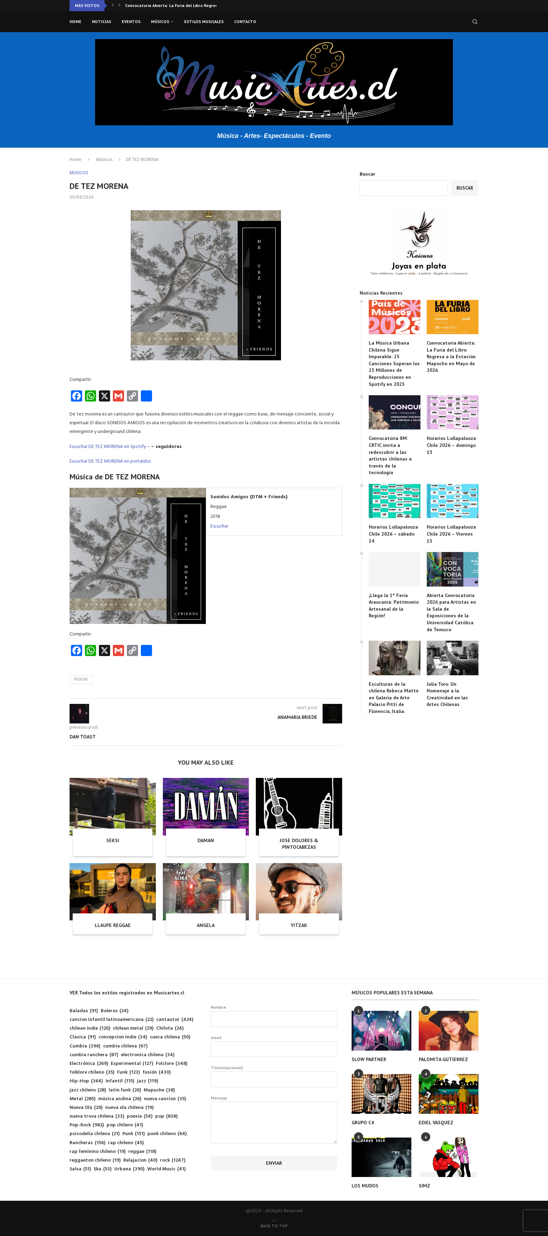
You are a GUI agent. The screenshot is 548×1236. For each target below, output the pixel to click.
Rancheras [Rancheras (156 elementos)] (87, 1143)
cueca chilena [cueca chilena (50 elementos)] (170, 1037)
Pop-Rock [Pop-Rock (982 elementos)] (87, 1125)
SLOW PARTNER (369, 1059)
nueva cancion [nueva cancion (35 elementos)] (165, 1099)
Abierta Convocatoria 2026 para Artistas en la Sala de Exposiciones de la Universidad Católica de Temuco (451, 612)
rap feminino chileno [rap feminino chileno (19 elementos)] (97, 1151)
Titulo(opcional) (274, 1076)
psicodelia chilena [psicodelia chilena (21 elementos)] (95, 1134)
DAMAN (205, 840)
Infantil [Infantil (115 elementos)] (120, 1081)
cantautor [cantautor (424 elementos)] (174, 1019)
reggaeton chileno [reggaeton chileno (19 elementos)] (95, 1160)
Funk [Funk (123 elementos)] (128, 1072)
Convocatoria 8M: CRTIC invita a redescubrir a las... (175, 5)
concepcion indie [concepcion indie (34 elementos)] (123, 1037)
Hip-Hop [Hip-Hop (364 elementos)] (86, 1081)
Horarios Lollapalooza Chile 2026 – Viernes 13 (451, 534)
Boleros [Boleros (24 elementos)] (114, 1011)
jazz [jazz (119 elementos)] (147, 1081)
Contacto (245, 21)
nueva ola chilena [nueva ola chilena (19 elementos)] (129, 1107)
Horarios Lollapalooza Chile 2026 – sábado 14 (393, 534)
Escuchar (219, 526)
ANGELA (206, 925)
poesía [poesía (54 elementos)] (139, 1116)
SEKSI (112, 840)
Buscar (367, 174)
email (274, 1046)
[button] (113, 5)
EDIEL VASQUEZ (436, 1122)
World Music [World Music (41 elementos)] (166, 1169)
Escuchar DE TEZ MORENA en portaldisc (110, 461)
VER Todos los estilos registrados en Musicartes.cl (127, 992)
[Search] (474, 22)
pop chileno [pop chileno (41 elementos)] (125, 1125)
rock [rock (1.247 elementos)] (172, 1160)
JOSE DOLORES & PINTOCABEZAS (299, 844)
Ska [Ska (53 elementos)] (102, 1169)
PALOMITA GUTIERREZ (443, 1059)
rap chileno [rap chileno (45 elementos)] (126, 1143)
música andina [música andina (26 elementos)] (119, 1099)
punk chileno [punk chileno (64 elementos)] (167, 1134)
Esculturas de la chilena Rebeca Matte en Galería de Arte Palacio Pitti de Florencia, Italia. (394, 697)
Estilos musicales (204, 21)
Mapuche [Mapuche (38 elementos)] (159, 1090)
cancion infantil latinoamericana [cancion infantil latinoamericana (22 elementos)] (111, 1019)
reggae (81, 679)
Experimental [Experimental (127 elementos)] (132, 1063)
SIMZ (424, 1186)
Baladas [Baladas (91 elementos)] (84, 1011)
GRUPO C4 (363, 1122)
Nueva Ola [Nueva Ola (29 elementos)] (86, 1107)
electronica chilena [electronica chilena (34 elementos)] (147, 1055)
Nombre (274, 1016)
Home (75, 21)
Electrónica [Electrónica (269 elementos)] (89, 1063)
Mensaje (274, 1101)
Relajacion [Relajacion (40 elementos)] (140, 1160)
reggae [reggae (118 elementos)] (142, 1151)
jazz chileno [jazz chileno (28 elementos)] (88, 1090)
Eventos (131, 21)
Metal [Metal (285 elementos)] (82, 1099)
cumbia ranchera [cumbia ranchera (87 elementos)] (94, 1055)
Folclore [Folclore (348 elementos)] (171, 1063)
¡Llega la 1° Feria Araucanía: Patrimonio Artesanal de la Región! (394, 605)
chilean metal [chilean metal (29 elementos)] (133, 1028)
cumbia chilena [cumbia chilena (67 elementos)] (125, 1046)
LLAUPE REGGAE (113, 925)
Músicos (160, 21)
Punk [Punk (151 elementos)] (133, 1134)
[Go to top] (274, 1226)
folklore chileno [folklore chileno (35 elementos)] (92, 1072)
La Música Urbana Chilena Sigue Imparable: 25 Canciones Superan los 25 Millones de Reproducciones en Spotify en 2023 (394, 363)
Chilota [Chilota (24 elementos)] (169, 1028)
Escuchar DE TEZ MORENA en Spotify (108, 447)
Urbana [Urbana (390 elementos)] (129, 1169)
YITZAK (299, 925)
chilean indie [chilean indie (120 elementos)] (90, 1028)
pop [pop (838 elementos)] (166, 1116)
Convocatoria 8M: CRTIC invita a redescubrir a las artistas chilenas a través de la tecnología (390, 455)
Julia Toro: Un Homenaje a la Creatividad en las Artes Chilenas (447, 694)
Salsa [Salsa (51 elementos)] (80, 1169)
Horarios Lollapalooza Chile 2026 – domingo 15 (451, 445)
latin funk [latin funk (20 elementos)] (125, 1090)
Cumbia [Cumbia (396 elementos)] (85, 1046)
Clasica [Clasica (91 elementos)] (83, 1037)
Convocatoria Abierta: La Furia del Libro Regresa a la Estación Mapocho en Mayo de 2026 (451, 356)
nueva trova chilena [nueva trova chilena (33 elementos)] (97, 1116)
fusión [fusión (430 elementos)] (157, 1072)
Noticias (101, 21)
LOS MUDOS (365, 1186)
